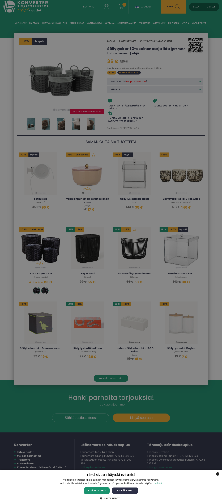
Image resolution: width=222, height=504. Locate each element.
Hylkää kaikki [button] (125, 490)
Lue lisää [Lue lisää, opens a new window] (157, 483)
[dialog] (111, 252)
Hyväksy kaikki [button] (97, 490)
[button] (111, 498)
